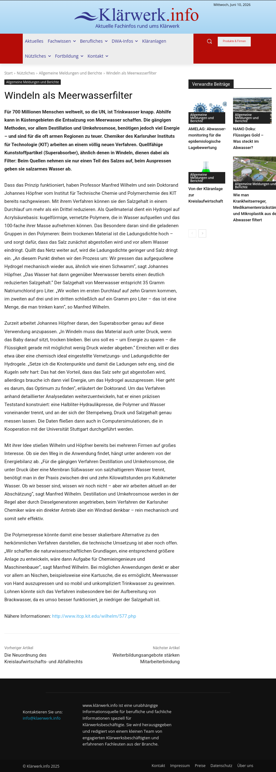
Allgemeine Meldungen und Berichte (70, 73)
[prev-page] (192, 233)
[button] (209, 41)
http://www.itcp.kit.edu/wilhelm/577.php (94, 616)
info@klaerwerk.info (41, 718)
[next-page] (202, 233)
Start (8, 73)
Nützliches (26, 73)
